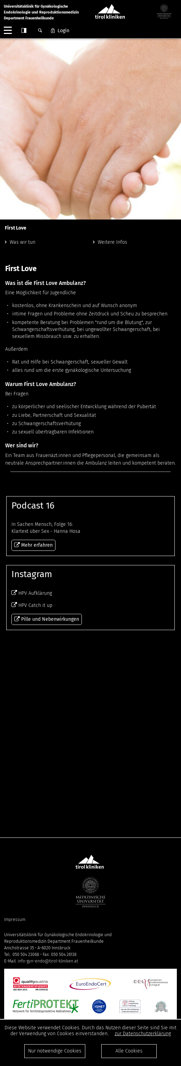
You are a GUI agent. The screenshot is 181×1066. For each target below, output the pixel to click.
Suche (40, 30)
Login (63, 31)
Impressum (14, 919)
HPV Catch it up (35, 794)
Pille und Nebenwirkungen (50, 808)
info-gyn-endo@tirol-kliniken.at (48, 961)
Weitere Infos (112, 242)
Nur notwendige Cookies (54, 1051)
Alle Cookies (129, 1051)
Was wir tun (22, 242)
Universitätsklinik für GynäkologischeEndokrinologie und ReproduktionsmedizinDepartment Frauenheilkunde (41, 12)
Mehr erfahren (90, 573)
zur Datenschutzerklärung (143, 1034)
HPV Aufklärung (35, 782)
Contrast (24, 30)
